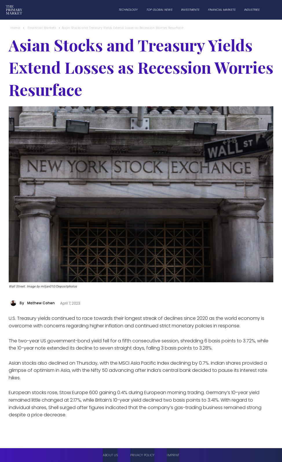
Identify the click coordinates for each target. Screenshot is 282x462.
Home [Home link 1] (15, 28)
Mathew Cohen (41, 302)
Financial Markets (42, 28)
